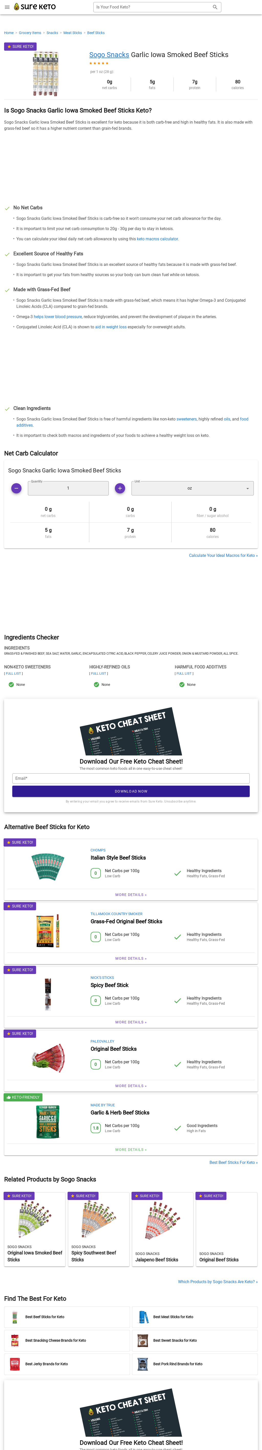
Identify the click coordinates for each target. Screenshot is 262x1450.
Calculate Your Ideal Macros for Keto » (223, 555)
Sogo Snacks (109, 55)
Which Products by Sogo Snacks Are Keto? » (218, 1281)
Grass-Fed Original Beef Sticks (126, 921)
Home (9, 33)
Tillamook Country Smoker (117, 914)
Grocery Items (30, 33)
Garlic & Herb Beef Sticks (120, 1113)
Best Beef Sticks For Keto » (234, 1162)
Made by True (103, 1105)
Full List (13, 673)
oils (227, 419)
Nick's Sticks (102, 978)
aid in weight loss (111, 326)
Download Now (131, 791)
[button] (193, 488)
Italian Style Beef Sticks (118, 858)
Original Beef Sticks (114, 1049)
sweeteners (187, 419)
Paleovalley (102, 1041)
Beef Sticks (96, 33)
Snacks (53, 33)
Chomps (98, 850)
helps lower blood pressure (58, 316)
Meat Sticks (73, 33)
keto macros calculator (157, 238)
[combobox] (157, 7)
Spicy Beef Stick (109, 985)
